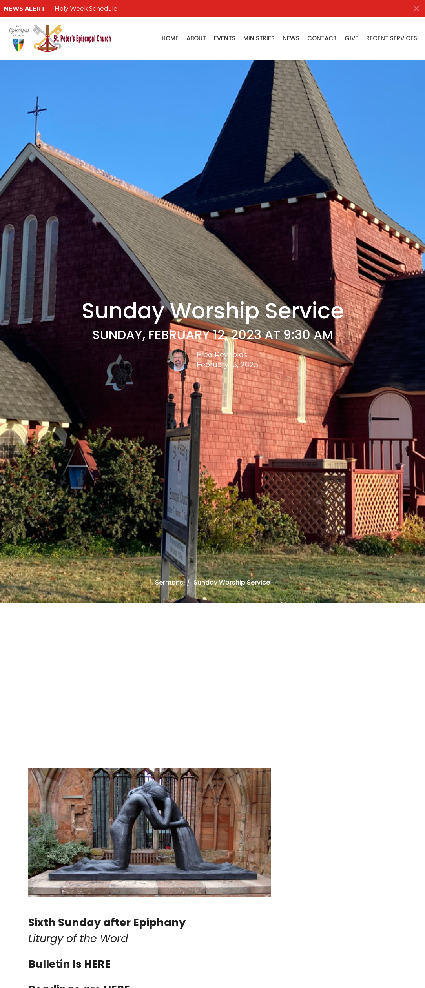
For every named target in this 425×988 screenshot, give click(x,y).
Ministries (259, 38)
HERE (97, 964)
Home (170, 38)
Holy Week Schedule (86, 8)
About (196, 38)
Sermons (169, 582)
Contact (322, 38)
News (291, 38)
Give (351, 38)
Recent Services (391, 38)
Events (224, 38)
